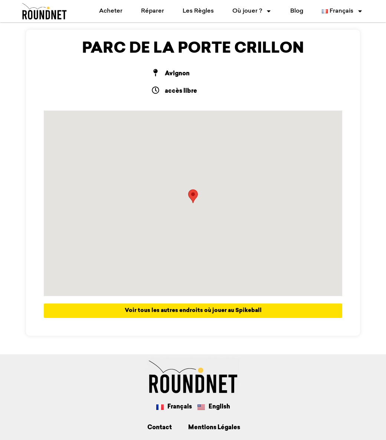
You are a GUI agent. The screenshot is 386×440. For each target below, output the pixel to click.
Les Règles (198, 11)
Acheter (110, 11)
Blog (296, 11)
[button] (193, 196)
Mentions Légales (214, 428)
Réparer (152, 11)
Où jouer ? (252, 11)
